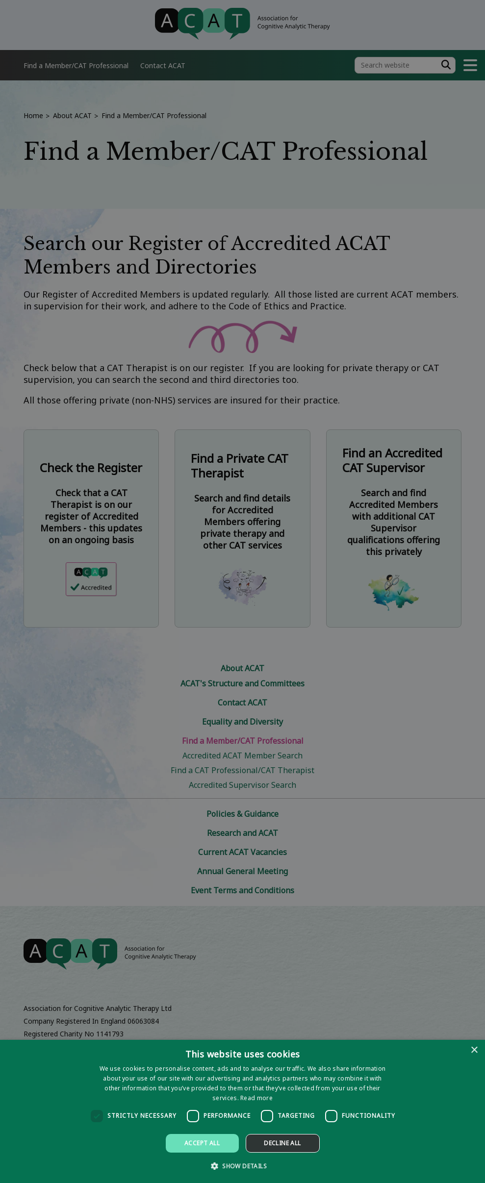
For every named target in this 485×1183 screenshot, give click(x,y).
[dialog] (242, 1111)
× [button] (474, 1050)
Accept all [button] (202, 1143)
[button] (242, 1165)
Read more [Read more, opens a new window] (256, 1098)
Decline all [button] (282, 1143)
